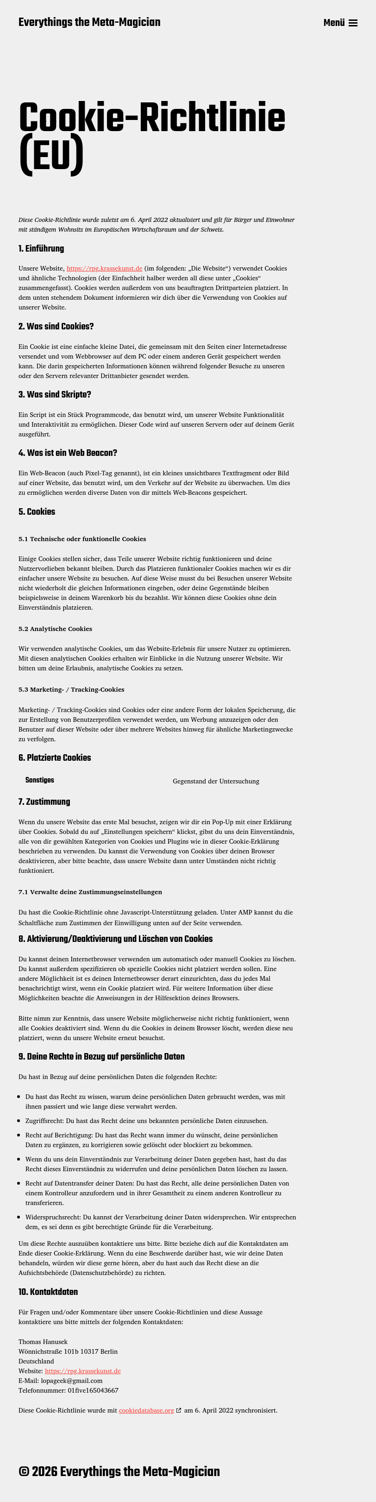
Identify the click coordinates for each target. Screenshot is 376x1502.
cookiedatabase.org (146, 1410)
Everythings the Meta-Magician (90, 23)
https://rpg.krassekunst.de (105, 268)
